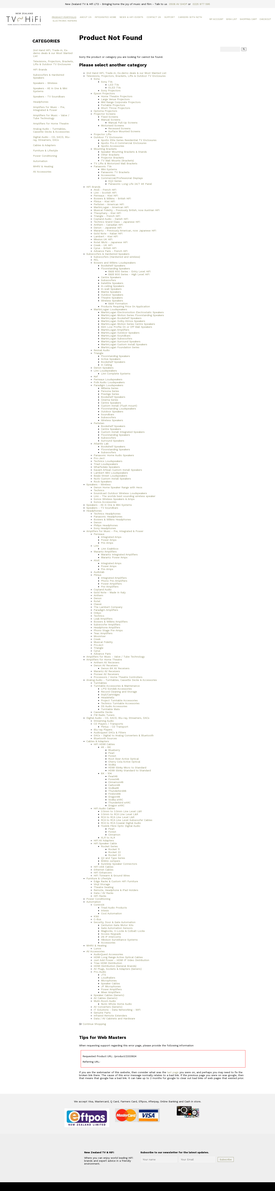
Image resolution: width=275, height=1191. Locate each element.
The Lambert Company (108, 607)
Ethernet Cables (103, 869)
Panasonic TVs (103, 166)
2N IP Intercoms (111, 936)
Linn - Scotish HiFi (105, 192)
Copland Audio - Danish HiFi (111, 218)
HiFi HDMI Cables (104, 744)
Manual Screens (110, 119)
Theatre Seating (103, 887)
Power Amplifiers (111, 583)
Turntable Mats (110, 709)
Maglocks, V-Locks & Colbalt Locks (123, 930)
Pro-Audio (100, 971)
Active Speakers (111, 358)
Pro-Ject (99, 458)
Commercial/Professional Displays (122, 178)
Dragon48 (114, 796)
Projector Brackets (112, 157)
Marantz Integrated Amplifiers (119, 554)
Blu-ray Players (103, 729)
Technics (99, 490)
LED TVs (113, 84)
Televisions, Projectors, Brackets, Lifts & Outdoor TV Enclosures (53, 63)
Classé (98, 604)
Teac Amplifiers (103, 633)
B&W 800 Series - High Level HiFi (129, 274)
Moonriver (100, 636)
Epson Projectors (104, 93)
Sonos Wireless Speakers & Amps (114, 499)
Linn (96, 545)
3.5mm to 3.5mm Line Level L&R (121, 811)
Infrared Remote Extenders (110, 1015)
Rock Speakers (103, 481)
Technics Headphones (107, 513)
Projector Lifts (102, 134)
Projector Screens (105, 113)
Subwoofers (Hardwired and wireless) (117, 256)
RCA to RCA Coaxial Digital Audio (121, 822)
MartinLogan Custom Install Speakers (124, 344)
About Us (85, 17)
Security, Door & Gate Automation (114, 922)
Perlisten (99, 423)
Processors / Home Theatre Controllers (118, 677)
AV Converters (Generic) (108, 1006)
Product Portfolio (64, 17)
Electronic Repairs (65, 21)
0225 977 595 (201, 4)
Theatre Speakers (112, 297)
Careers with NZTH (190, 17)
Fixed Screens (109, 116)
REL (96, 259)
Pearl (111, 752)
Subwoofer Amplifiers (107, 624)
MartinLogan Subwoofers (116, 338)
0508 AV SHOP (178, 4)
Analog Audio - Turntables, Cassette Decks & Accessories (51, 130)
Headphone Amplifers (107, 627)
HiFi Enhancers (103, 872)
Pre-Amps (107, 542)
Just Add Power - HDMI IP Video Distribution (121, 960)
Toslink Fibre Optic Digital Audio (120, 825)
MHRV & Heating (43, 166)
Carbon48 (114, 785)
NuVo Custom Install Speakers (112, 478)
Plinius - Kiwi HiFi (104, 201)
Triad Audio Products (114, 907)
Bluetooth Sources (105, 738)
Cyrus (97, 650)
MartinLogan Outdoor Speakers (120, 332)
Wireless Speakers (112, 300)
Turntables (100, 682)
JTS (103, 974)
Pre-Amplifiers (110, 586)
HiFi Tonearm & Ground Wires (112, 875)
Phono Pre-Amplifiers (114, 580)
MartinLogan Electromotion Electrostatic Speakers (132, 312)
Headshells (107, 697)
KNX (96, 916)
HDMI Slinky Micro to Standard (127, 767)
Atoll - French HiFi (105, 189)
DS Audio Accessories (114, 706)
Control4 (99, 904)
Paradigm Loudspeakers (108, 385)
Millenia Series (109, 388)
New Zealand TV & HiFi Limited (147, 1186)
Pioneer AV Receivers (106, 674)
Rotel (97, 601)
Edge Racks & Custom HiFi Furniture (116, 881)
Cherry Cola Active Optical (124, 761)
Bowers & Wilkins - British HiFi (112, 198)
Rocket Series (109, 846)
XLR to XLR (108, 837)
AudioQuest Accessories (108, 954)
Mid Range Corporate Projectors (121, 102)
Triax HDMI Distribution (108, 963)
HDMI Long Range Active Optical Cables (118, 957)
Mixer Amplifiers (110, 992)
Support (169, 17)
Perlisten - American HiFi (109, 204)
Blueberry (114, 750)
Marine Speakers (111, 291)
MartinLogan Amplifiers (115, 329)
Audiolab (99, 572)
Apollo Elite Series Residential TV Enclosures (128, 140)
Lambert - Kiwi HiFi (106, 236)
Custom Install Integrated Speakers (123, 431)
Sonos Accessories (105, 501)
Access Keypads (111, 933)
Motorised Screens (112, 125)
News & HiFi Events (131, 17)
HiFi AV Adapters (104, 840)
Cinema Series (109, 399)
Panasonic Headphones (108, 516)
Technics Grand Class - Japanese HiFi (117, 221)
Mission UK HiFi (103, 239)
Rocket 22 (114, 852)
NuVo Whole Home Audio (116, 1003)
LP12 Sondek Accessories (116, 688)
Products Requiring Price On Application (125, 306)
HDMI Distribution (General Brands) (115, 965)
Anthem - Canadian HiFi (108, 224)
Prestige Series (110, 394)
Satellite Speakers (112, 283)
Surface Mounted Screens (124, 131)
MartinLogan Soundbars (115, 335)
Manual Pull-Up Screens (123, 122)
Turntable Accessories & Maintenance (117, 685)
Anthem (98, 595)
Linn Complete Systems (115, 373)
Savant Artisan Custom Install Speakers (118, 469)
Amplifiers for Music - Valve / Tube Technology (51, 117)
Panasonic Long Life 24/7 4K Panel (130, 183)
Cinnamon (114, 834)
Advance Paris (102, 653)
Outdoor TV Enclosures (108, 137)
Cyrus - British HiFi (105, 248)
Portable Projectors (113, 105)
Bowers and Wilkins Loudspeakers (115, 262)
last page (173, 1072)
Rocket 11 (114, 849)
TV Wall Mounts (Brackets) (117, 160)
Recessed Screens (119, 128)
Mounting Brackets (105, 148)
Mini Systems (109, 169)
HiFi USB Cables (103, 866)
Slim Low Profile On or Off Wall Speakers (126, 326)
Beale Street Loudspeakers (110, 475)
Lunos (97, 948)
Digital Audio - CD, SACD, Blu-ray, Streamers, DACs (51, 138)
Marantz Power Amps (114, 557)
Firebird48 (114, 793)
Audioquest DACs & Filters (110, 732)
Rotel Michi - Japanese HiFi (111, 242)
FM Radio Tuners (104, 715)
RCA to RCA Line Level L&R (117, 817)
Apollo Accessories (112, 145)
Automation (40, 161)
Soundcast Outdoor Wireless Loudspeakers (120, 493)
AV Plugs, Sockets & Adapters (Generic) (118, 968)
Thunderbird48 (117, 790)
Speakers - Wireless (45, 83)
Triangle (98, 353)
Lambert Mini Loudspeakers (111, 472)
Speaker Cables (110, 983)
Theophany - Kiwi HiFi (107, 213)
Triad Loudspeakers (106, 464)
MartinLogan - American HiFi (111, 207)
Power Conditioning (45, 155)
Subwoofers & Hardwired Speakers (48, 76)
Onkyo (97, 612)
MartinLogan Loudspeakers (110, 309)
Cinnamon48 (115, 782)
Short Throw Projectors (115, 108)
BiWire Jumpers (110, 860)
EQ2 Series (115, 180)
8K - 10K (106, 773)
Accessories (108, 175)
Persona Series (110, 391)
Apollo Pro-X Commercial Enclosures (123, 143)
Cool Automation (111, 913)
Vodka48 (113, 787)
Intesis (105, 910)
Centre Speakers (111, 277)
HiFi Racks (100, 895)
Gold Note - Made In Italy (110, 592)
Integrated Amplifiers (114, 577)
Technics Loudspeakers (108, 461)
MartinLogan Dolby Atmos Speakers (123, 321)
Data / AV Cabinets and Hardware (114, 1018)
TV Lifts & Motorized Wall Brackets (115, 163)
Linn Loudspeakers (105, 370)
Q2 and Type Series (113, 857)
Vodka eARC (115, 799)
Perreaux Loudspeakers (108, 379)
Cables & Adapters (44, 145)
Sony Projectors (111, 90)
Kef (96, 376)
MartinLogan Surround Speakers (120, 341)
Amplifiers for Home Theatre (51, 123)
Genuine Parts (102, 1012)
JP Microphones (111, 986)
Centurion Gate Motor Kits (117, 925)
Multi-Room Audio (105, 1000)
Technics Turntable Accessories (120, 703)
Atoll (97, 560)
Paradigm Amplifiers (106, 609)
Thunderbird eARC (119, 802)
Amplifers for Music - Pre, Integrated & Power (49, 108)
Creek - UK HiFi (103, 245)
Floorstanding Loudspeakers (118, 408)
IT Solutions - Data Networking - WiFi (117, 1009)
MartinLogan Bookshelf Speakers (121, 318)
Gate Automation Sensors (117, 928)
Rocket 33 (114, 855)
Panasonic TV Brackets (115, 172)
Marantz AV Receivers (107, 671)
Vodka (112, 764)
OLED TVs (114, 87)
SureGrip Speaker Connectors (119, 863)
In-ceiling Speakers (112, 286)
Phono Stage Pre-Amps (108, 630)
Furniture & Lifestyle (45, 150)
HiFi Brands (40, 69)
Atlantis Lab (101, 443)
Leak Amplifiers (103, 618)
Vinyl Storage (102, 884)
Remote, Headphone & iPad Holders (116, 890)
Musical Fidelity (103, 642)
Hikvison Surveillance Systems (119, 939)
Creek (97, 639)
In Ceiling (106, 364)
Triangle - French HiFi (107, 215)
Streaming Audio (104, 720)
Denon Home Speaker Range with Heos (118, 487)
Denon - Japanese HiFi (108, 227)
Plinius (97, 574)
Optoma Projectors (105, 110)
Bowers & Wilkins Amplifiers (111, 621)
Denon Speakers (104, 367)
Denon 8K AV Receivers (115, 668)
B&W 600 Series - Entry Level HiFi (129, 271)
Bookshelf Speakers (113, 265)
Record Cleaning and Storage (119, 691)
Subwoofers (108, 280)
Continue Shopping (94, 1023)
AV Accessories (42, 171)
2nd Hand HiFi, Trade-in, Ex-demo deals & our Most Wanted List (52, 53)
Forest (112, 755)
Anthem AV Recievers (106, 662)
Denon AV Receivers (106, 665)
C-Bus (97, 919)
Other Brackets (110, 154)
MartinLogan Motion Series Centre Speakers (128, 323)
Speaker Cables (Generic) (109, 995)
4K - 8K (106, 747)
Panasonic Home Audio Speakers (114, 455)
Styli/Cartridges (110, 694)
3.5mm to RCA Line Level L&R (119, 814)
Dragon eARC (116, 805)
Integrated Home (105, 17)
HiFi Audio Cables (104, 808)
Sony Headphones (105, 528)
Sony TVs (106, 81)
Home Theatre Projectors (116, 96)
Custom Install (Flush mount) (119, 405)
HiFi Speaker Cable (105, 843)
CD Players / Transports (108, 723)
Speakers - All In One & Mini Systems (50, 90)
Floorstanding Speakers (115, 268)
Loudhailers (108, 977)
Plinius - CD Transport (114, 726)
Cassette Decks (103, 712)
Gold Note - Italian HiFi (108, 233)
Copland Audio (103, 589)
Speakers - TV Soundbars (49, 96)
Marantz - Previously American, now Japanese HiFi (125, 230)
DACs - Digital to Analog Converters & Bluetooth (124, 735)
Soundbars (107, 414)
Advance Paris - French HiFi (111, 251)
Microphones (109, 980)
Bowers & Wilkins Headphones (112, 519)
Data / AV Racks (103, 893)
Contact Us (154, 17)
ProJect (98, 644)
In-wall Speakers (111, 288)
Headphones (40, 101)
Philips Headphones (106, 525)
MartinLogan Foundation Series (120, 347)
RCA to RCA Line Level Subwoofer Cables (126, 820)
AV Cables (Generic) (105, 998)
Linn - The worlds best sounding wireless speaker (124, 496)
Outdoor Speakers (112, 294)
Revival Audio (102, 350)
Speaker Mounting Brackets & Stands (124, 151)
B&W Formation (118, 303)
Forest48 (113, 779)
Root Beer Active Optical (123, 758)
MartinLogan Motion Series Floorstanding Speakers (132, 315)
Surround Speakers (112, 440)
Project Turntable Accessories (119, 700)
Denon (98, 522)
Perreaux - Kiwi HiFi (106, 195)
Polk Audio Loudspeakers (109, 382)
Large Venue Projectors (115, 99)
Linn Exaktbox (109, 548)
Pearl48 (113, 776)
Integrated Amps (111, 536)
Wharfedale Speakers (107, 466)
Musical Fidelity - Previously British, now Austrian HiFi (127, 210)
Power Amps (109, 539)
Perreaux (99, 534)
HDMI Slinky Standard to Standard (129, 770)
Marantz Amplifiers (105, 551)
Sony (97, 78)
